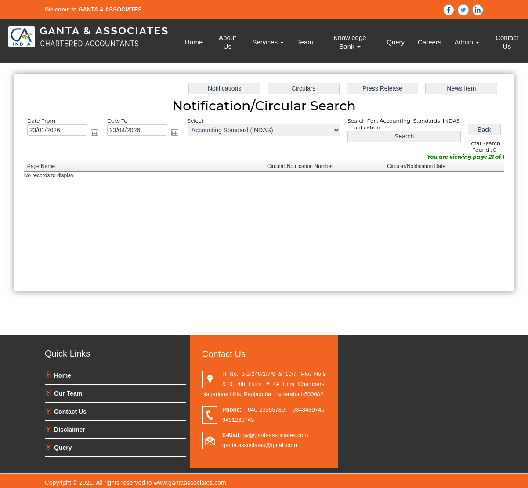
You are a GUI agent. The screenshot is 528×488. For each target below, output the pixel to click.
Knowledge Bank (349, 42)
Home (194, 42)
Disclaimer (69, 429)
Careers (429, 42)
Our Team (68, 393)
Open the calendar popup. (94, 132)
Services (268, 42)
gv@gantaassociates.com (265, 435)
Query (396, 42)
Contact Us (506, 42)
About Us (227, 42)
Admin (466, 42)
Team (305, 42)
